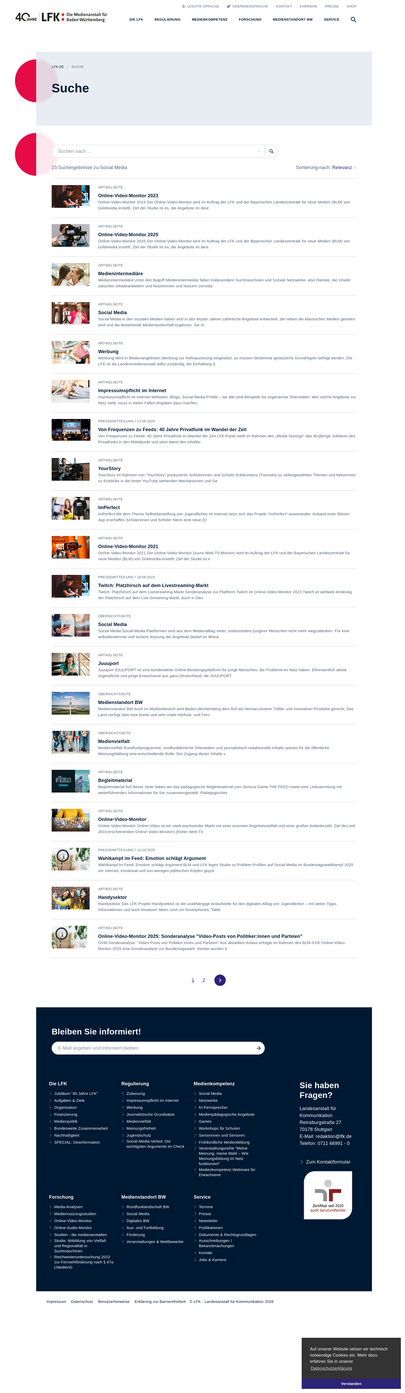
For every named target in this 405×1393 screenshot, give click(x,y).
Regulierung (135, 1157)
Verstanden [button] (351, 1384)
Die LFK (58, 1157)
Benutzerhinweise (114, 1375)
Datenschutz (82, 1375)
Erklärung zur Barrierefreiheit (160, 1375)
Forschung (61, 1270)
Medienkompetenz (214, 1157)
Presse (332, 6)
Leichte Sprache (200, 6)
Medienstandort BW (143, 1270)
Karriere (308, 6)
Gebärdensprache (247, 6)
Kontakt (284, 6)
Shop (351, 6)
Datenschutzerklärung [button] (331, 1368)
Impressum (56, 1375)
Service (202, 1270)
